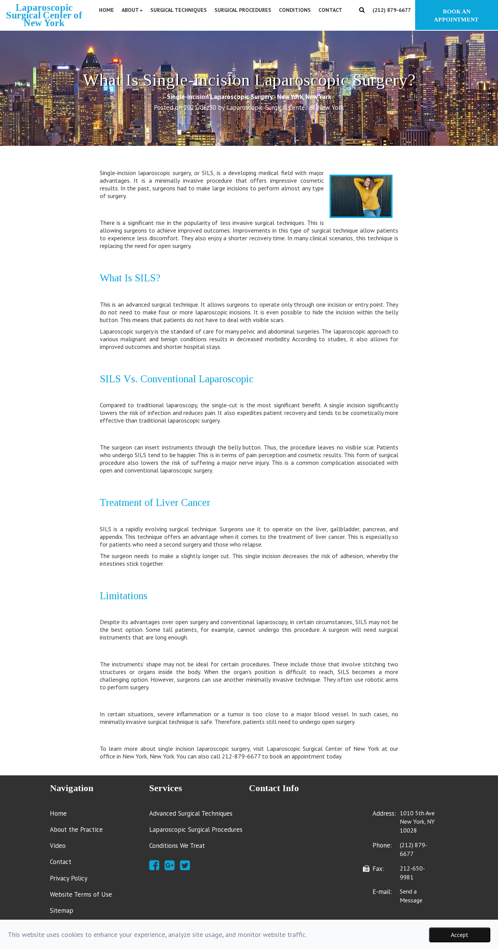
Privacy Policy (68, 878)
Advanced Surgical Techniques (191, 813)
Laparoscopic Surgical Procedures (195, 829)
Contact (330, 10)
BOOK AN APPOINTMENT (456, 15)
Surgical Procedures (242, 10)
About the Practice (76, 829)
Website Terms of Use (81, 894)
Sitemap (61, 910)
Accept (459, 934)
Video (58, 845)
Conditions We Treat (177, 845)
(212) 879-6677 (392, 10)
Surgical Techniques (178, 10)
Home (106, 10)
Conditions (295, 10)
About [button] (132, 10)
